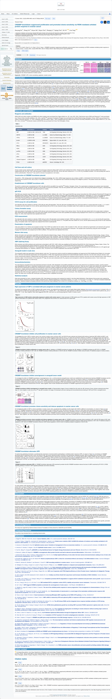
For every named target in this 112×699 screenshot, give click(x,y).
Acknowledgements (7, 64)
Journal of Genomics (6, 80)
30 (72, 499)
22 (95, 496)
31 (96, 506)
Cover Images (5, 40)
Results (7, 61)
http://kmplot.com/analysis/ (92, 289)
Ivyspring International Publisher (60, 694)
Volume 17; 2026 (6, 32)
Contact (39, 13)
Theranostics (7, 77)
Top (7, 56)
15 (36, 92)
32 (98, 506)
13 (53, 91)
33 (82, 514)
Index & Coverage (6, 42)
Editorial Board (5, 37)
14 (88, 91)
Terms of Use (87, 696)
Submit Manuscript (24, 13)
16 (77, 92)
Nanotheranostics (7, 83)
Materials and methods (7, 59)
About (8, 13)
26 (70, 499)
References (7, 65)
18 (77, 99)
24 (97, 496)
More (36, 39)
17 (85, 97)
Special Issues (5, 45)
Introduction (7, 57)
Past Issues (4, 35)
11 (23, 88)
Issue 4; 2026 (5, 21)
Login (33, 13)
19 (35, 103)
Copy (18, 50)
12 (63, 90)
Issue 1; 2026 (5, 29)
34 (28, 518)
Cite (54, 18)
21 (37, 103)
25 (86, 497)
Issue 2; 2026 (5, 27)
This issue (47, 18)
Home (2, 13)
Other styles (25, 50)
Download (32, 55)
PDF (103, 18)
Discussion (7, 62)
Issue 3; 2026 (5, 24)
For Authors (15, 13)
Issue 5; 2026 (5, 19)
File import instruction (41, 55)
